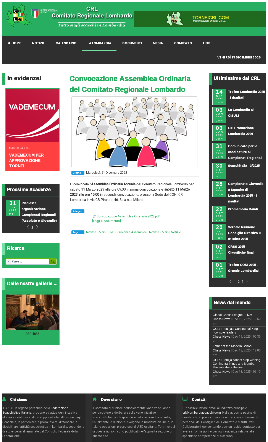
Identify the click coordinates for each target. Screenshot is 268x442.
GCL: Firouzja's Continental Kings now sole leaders (236, 330)
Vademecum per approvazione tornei (26, 160)
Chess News (221, 319)
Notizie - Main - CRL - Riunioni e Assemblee (116, 232)
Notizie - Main (159, 232)
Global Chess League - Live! (232, 315)
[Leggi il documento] (106, 221)
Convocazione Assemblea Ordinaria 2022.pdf (128, 216)
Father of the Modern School (232, 346)
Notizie (176, 232)
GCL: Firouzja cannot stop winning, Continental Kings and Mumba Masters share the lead (237, 363)
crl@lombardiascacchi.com (201, 412)
